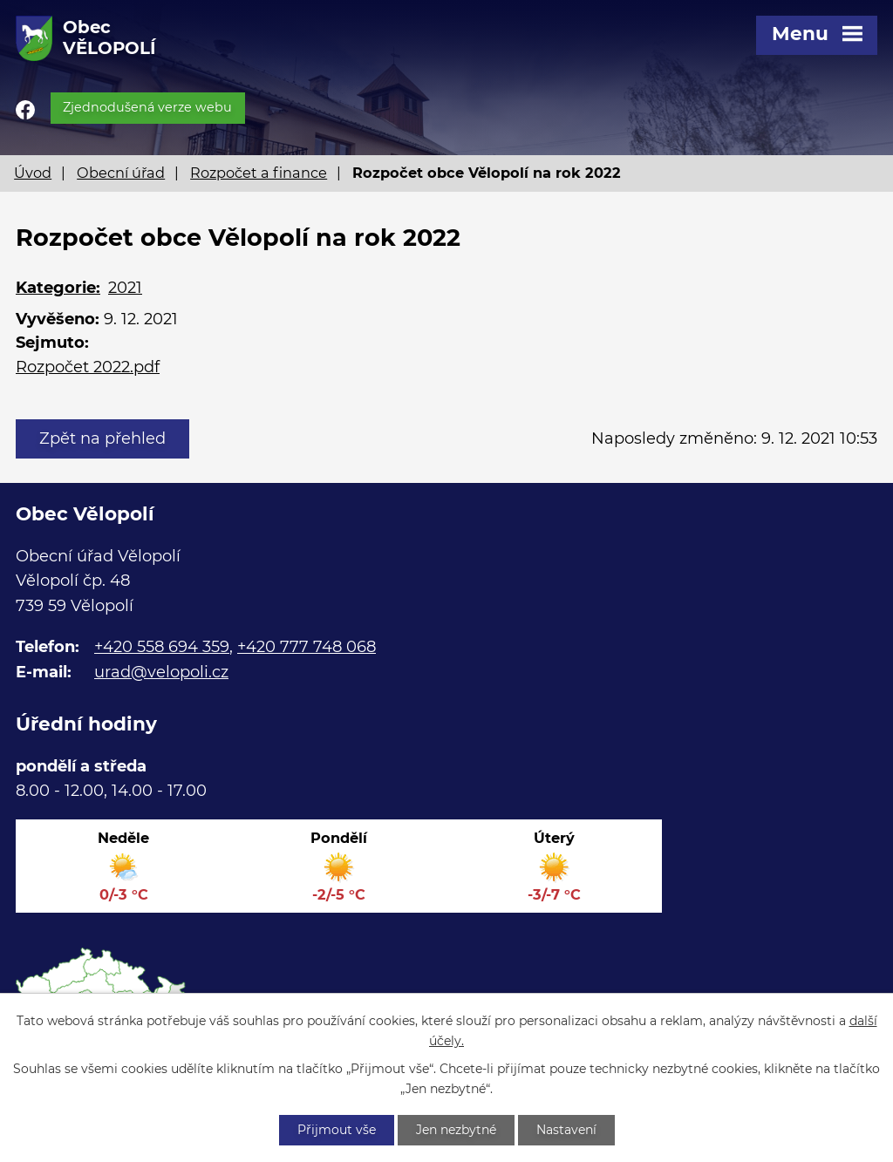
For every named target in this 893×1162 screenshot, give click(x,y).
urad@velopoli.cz (161, 672)
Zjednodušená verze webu (147, 107)
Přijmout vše (336, 1130)
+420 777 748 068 (306, 646)
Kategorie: (58, 287)
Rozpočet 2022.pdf (88, 367)
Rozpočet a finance (258, 172)
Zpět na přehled (102, 438)
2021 (125, 287)
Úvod (32, 172)
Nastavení (566, 1130)
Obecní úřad (121, 172)
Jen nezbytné (456, 1130)
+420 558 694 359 (161, 646)
